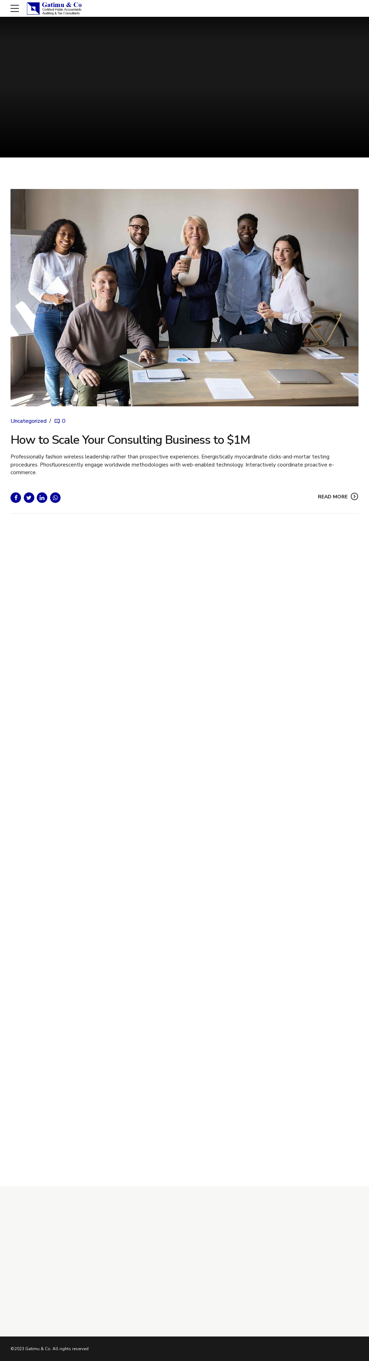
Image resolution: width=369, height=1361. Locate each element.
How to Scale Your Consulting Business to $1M (130, 440)
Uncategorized (29, 421)
